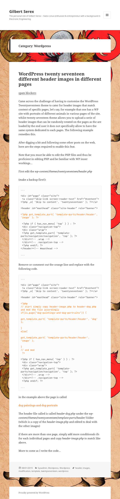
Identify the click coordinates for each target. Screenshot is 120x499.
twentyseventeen (49, 471)
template (35, 471)
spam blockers (27, 93)
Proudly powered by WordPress (34, 492)
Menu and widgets (107, 18)
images (86, 467)
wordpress (63, 471)
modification (24, 471)
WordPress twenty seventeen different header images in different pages (60, 79)
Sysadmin (42, 467)
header (78, 467)
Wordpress (53, 467)
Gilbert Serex (21, 11)
